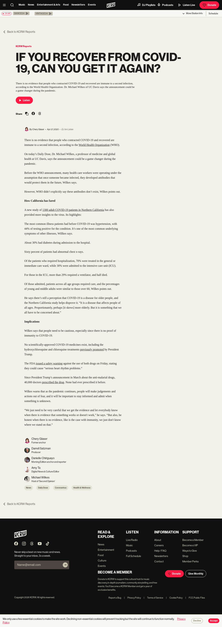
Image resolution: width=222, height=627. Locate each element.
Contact (159, 561)
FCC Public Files (195, 597)
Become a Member (193, 539)
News (31, 4)
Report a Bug (114, 597)
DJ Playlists (146, 5)
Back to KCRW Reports (19, 31)
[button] (21, 13)
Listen (24, 100)
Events (92, 4)
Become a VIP (190, 545)
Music (22, 4)
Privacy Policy (132, 597)
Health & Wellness (81, 487)
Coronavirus (60, 487)
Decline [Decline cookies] (197, 620)
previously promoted (92, 349)
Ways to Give (189, 550)
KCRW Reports (24, 46)
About (157, 539)
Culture (102, 560)
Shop (185, 556)
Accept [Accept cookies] (214, 620)
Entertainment (106, 549)
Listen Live (186, 5)
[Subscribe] (65, 564)
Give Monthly (195, 573)
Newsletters (78, 4)
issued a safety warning (49, 363)
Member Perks (190, 561)
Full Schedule (133, 556)
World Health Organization (94, 144)
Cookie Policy (174, 597)
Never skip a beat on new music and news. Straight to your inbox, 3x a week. (37, 553)
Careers (159, 545)
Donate (209, 5)
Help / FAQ (160, 550)
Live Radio (132, 539)
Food (66, 4)
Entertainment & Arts (48, 4)
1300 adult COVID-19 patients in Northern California (73, 209)
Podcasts (165, 5)
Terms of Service (153, 597)
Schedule (213, 13)
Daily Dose (43, 487)
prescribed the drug (53, 382)
